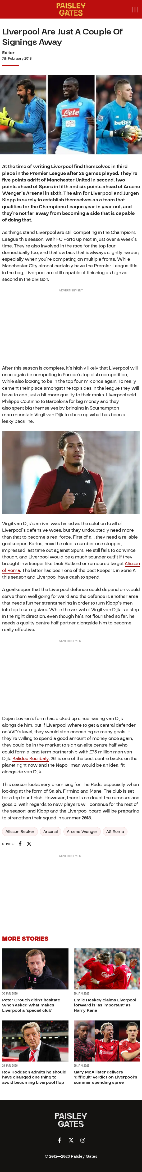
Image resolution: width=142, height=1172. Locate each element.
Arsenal (50, 831)
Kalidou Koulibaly (30, 758)
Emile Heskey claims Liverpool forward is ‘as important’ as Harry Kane (105, 1005)
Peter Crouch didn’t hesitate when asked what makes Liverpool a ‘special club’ (31, 1005)
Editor (8, 53)
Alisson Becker (20, 831)
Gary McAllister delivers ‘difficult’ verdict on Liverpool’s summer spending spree (105, 1077)
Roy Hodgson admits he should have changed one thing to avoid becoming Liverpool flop (34, 1077)
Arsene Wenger (82, 831)
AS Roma (115, 831)
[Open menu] (134, 9)
